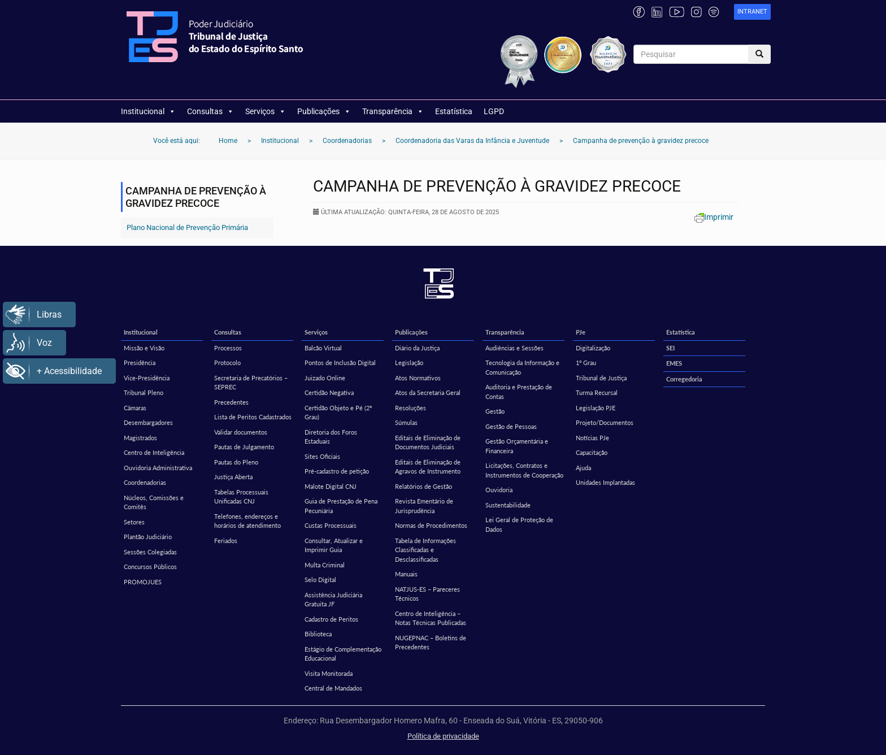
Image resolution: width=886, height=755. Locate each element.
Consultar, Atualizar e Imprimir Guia (334, 545)
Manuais (406, 574)
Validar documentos (240, 432)
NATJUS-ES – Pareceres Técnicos (427, 593)
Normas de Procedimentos (431, 525)
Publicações (324, 111)
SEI (670, 348)
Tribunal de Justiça (601, 377)
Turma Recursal (597, 392)
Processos (228, 348)
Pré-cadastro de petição (337, 471)
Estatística (453, 111)
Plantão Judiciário (148, 536)
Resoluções (410, 407)
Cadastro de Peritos (331, 619)
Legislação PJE (595, 407)
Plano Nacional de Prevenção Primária (187, 227)
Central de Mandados (333, 688)
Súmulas (406, 422)
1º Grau (586, 362)
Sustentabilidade (508, 505)
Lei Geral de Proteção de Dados (519, 524)
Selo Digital (320, 579)
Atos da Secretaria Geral (428, 392)
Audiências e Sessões (514, 348)
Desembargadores (148, 422)
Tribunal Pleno (143, 392)
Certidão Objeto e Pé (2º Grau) (338, 412)
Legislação (409, 362)
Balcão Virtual (323, 348)
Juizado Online (325, 377)
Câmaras (135, 407)
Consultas (210, 111)
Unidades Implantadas (605, 482)
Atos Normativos (418, 377)
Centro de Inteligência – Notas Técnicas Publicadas (430, 618)
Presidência (139, 362)
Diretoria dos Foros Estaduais (331, 436)
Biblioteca (318, 633)
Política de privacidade (443, 736)
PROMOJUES (143, 581)
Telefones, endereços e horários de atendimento (247, 521)
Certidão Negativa (329, 392)
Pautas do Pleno (236, 462)
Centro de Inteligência (154, 452)
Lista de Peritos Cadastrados (253, 416)
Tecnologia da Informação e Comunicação (522, 367)
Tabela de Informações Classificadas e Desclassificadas (425, 550)
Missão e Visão (144, 348)
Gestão (495, 411)
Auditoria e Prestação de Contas (518, 391)
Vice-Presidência (147, 377)
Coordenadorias (145, 482)
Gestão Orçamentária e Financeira (516, 445)
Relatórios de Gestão (423, 486)
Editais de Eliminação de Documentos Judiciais (428, 442)
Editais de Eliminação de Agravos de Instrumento (428, 466)
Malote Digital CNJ (331, 486)
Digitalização (593, 348)
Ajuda (583, 467)
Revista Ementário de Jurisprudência (424, 505)
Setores (134, 522)
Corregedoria (684, 379)
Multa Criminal (325, 565)
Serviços (265, 111)
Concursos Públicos (150, 566)
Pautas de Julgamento (244, 446)
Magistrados (140, 437)
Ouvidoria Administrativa (158, 467)
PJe (580, 332)
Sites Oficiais (322, 456)
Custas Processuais (331, 525)
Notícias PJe (592, 437)
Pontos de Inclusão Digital (340, 362)
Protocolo (227, 362)
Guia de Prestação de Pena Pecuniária (341, 505)
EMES (674, 363)
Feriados (225, 540)
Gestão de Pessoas (511, 426)
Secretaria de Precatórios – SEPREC (251, 382)
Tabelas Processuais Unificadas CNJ (241, 496)
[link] (752, 12)
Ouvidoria (499, 489)
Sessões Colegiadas (150, 552)
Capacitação (591, 452)
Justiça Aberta (233, 476)
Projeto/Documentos (604, 422)
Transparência (393, 111)
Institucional (148, 111)
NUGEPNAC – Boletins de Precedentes (430, 642)
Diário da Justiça (417, 348)
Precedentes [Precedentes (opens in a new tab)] (231, 402)
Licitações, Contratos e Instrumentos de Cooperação (524, 470)
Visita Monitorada (329, 673)
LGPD (494, 111)
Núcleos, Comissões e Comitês (154, 502)
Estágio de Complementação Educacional (343, 653)
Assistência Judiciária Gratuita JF (333, 599)
